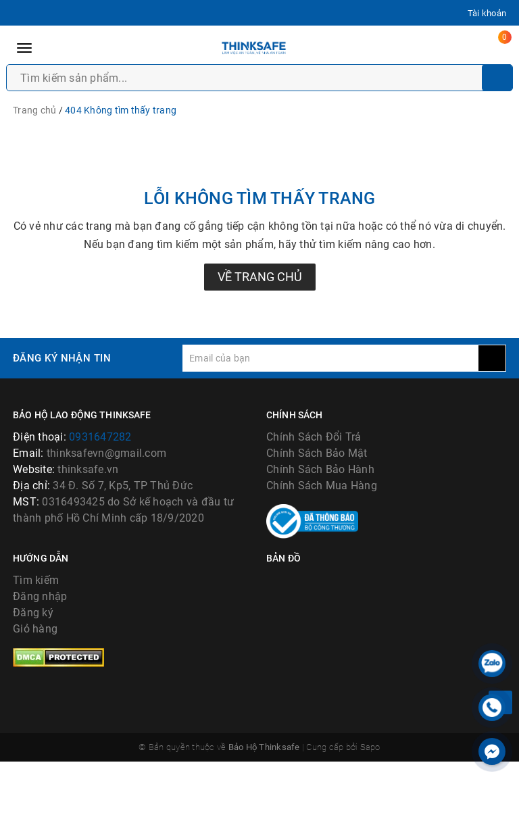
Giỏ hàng (35, 686)
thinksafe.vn (87, 469)
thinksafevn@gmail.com (106, 453)
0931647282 (100, 436)
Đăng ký (33, 670)
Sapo (370, 804)
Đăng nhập (40, 653)
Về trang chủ (260, 277)
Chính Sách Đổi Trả (314, 436)
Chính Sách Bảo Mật (317, 453)
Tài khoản (487, 13)
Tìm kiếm (36, 637)
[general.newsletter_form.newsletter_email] (330, 358)
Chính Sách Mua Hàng (321, 485)
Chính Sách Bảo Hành (320, 469)
